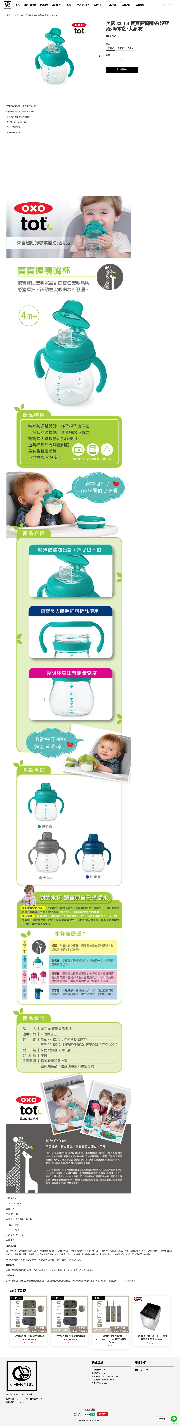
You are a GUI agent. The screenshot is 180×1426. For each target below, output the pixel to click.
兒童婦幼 (113, 5)
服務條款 (81, 1421)
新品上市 (44, 5)
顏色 (108, 44)
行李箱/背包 (83, 5)
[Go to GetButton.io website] (174, 1423)
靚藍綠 (111, 48)
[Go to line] (174, 1419)
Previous (9, 56)
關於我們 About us (99, 1373)
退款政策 (98, 1421)
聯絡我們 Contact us (99, 1383)
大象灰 (131, 48)
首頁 (18, 5)
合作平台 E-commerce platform (103, 1380)
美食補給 (141, 5)
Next (99, 56)
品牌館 (56, 5)
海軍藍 (121, 48)
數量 (108, 55)
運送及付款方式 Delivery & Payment (105, 1376)
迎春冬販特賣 (30, 5)
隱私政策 (90, 1421)
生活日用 (99, 5)
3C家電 (68, 5)
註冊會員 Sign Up (98, 1370)
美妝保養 (127, 5)
